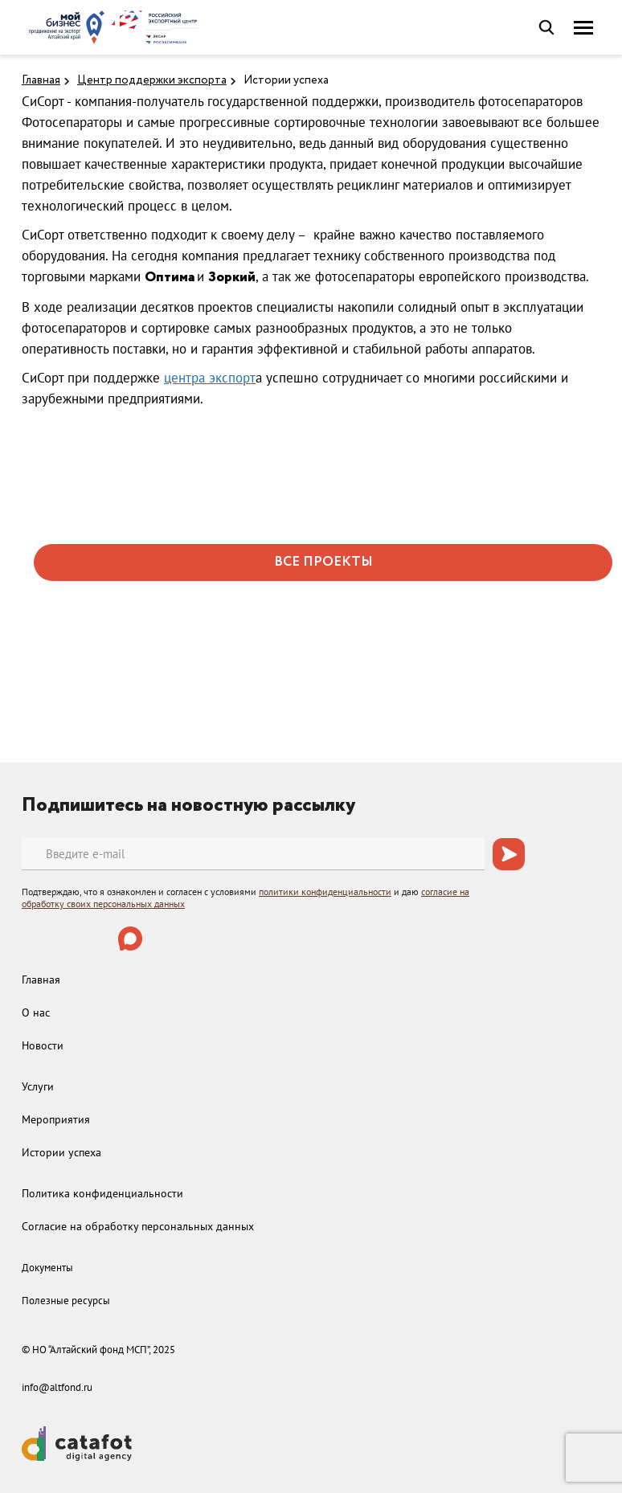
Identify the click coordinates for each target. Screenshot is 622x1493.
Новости (42, 1045)
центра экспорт (210, 378)
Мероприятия (56, 1119)
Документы (47, 1267)
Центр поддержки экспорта (152, 80)
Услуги (38, 1086)
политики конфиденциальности (325, 892)
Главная (41, 80)
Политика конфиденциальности (102, 1193)
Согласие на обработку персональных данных (138, 1226)
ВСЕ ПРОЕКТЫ (323, 562)
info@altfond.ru (57, 1387)
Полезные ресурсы (66, 1300)
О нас (36, 1012)
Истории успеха (286, 80)
